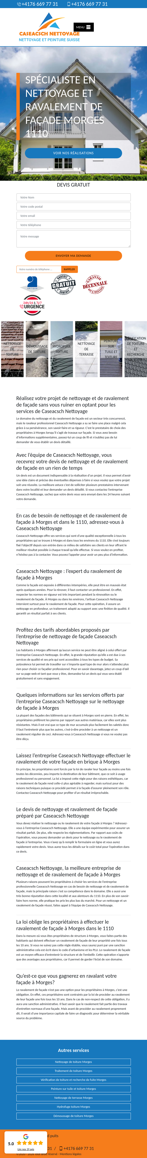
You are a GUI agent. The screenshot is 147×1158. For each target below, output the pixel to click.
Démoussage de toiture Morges (73, 1116)
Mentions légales (70, 1154)
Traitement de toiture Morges (73, 1071)
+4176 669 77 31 (37, 4)
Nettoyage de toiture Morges (73, 1062)
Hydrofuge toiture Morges (73, 1107)
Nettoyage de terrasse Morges (73, 1098)
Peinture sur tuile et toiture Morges (73, 1089)
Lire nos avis (26, 1149)
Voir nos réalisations (73, 153)
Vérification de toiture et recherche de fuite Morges (73, 1080)
